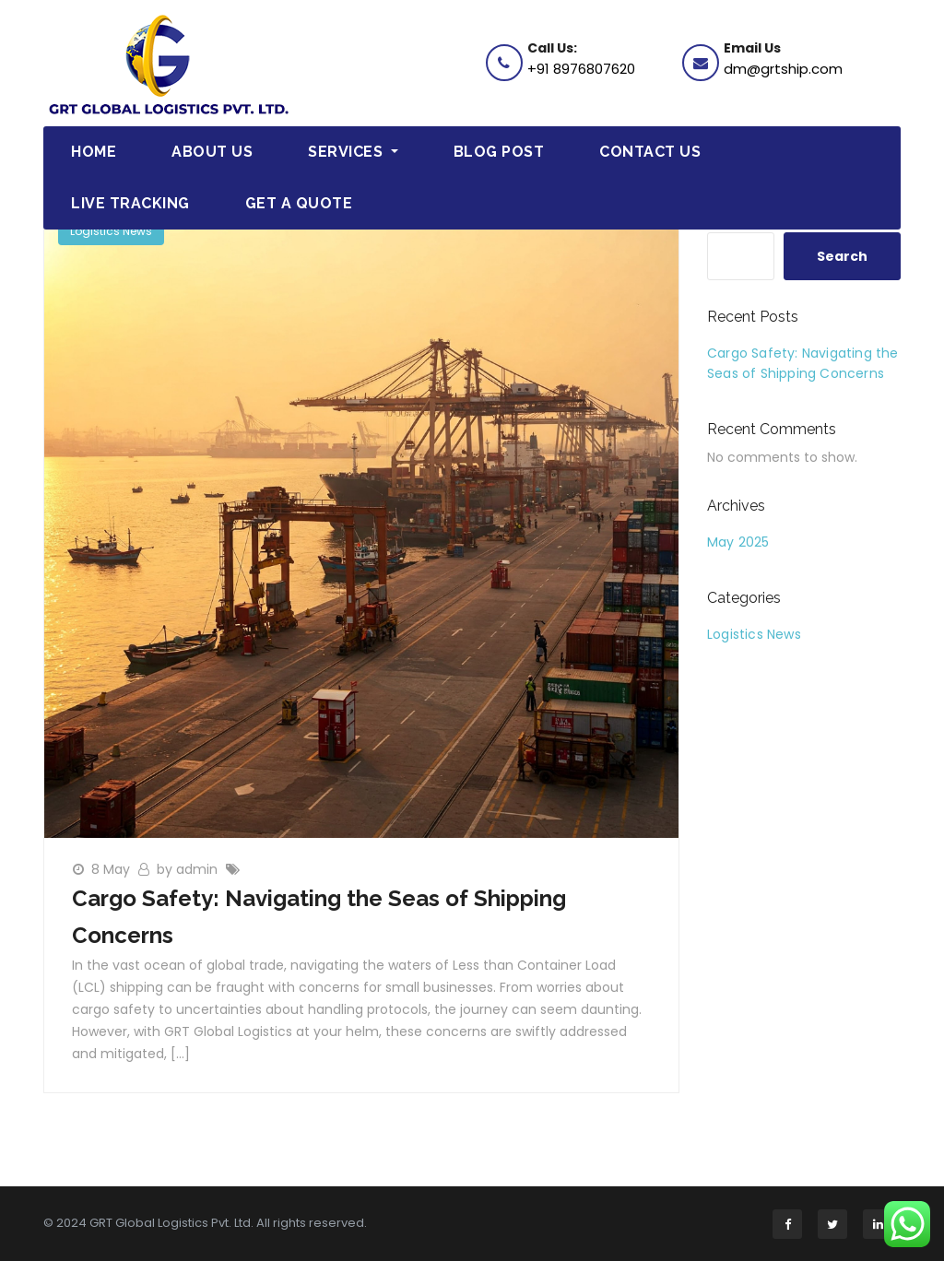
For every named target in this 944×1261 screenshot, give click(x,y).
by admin (189, 869)
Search (842, 256)
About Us (212, 151)
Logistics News (111, 231)
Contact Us (650, 151)
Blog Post (499, 151)
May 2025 (738, 542)
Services (353, 151)
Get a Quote (299, 203)
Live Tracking (130, 203)
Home (93, 151)
